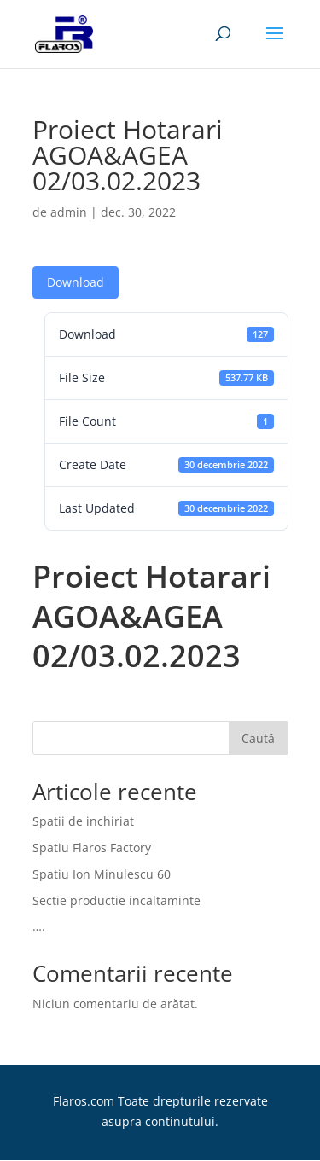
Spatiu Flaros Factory (91, 847)
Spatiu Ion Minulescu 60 (101, 874)
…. (38, 926)
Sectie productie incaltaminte (116, 900)
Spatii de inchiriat (83, 821)
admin (68, 212)
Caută (258, 738)
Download (75, 282)
